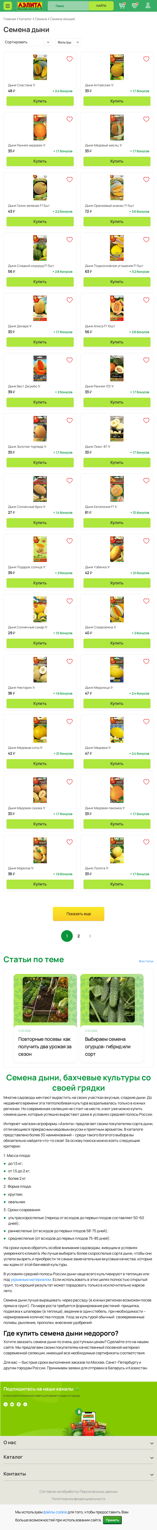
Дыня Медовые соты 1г (25, 747)
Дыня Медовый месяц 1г (103, 145)
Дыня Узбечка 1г (97, 567)
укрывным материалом (31, 1279)
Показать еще (78, 913)
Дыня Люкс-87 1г (98, 446)
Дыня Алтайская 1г (99, 85)
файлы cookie (55, 1512)
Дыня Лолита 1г (97, 868)
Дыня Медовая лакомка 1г (105, 808)
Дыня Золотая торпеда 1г (27, 446)
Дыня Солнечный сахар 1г (28, 627)
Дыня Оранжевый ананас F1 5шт (109, 205)
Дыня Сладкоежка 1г (101, 627)
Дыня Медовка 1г (98, 747)
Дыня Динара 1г (20, 326)
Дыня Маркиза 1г (21, 868)
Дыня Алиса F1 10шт (100, 326)
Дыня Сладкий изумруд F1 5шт (31, 265)
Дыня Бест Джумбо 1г (24, 386)
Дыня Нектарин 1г (21, 687)
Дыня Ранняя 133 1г (99, 386)
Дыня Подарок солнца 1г (27, 567)
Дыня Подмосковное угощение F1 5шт (114, 265)
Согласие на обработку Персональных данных (79, 1491)
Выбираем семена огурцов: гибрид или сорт (107, 1046)
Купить (40, 101)
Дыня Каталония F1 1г (101, 506)
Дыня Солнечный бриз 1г (27, 506)
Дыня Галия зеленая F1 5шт (29, 205)
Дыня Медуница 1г (99, 687)
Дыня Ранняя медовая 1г (27, 145)
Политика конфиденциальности (79, 1498)
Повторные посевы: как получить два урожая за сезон (44, 1046)
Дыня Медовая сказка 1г (27, 808)
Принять (112, 1520)
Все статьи (146, 961)
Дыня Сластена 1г (22, 85)
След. (90, 936)
